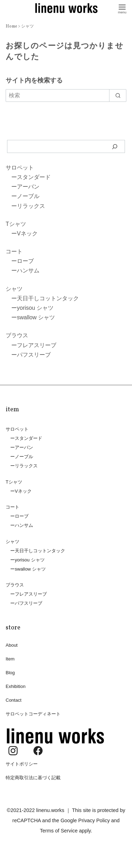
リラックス (31, 206)
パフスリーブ (34, 355)
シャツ (27, 26)
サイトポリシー (22, 764)
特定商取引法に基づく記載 (33, 777)
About (12, 645)
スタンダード (34, 177)
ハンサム (28, 270)
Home (12, 26)
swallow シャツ (36, 317)
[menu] (122, 8)
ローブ (25, 261)
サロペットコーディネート (33, 713)
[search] (117, 95)
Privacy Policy (94, 820)
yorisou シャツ (35, 308)
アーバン (28, 187)
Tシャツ (16, 224)
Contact (13, 700)
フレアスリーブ (36, 345)
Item (10, 659)
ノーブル (28, 196)
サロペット (20, 168)
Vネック (27, 233)
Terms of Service (58, 830)
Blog (10, 672)
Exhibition (15, 686)
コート (14, 251)
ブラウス (17, 335)
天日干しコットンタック (48, 298)
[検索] (115, 146)
